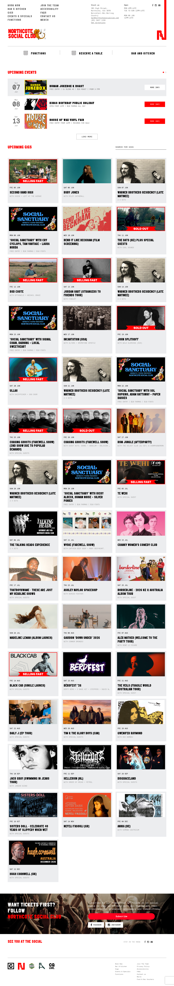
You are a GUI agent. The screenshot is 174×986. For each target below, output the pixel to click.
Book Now (14, 5)
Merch (44, 19)
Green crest (32, 966)
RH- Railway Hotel (42, 966)
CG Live (52, 966)
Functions (14, 19)
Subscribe (121, 916)
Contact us (48, 16)
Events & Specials (20, 16)
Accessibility (49, 8)
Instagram (114, 925)
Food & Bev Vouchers (145, 979)
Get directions (98, 22)
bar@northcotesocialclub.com (105, 18)
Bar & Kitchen (17, 8)
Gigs (10, 12)
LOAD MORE (87, 137)
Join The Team (49, 5)
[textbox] (141, 147)
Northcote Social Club (11, 966)
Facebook (96, 925)
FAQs (43, 12)
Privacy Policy (143, 966)
